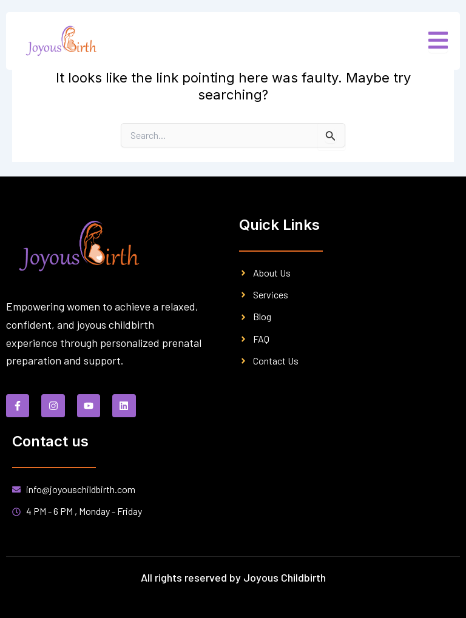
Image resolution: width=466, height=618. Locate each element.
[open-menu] (438, 41)
